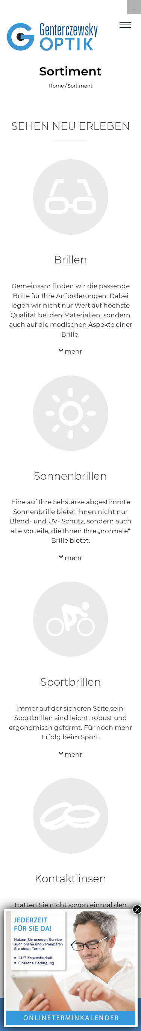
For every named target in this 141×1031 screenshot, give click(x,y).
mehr (73, 351)
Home (56, 86)
